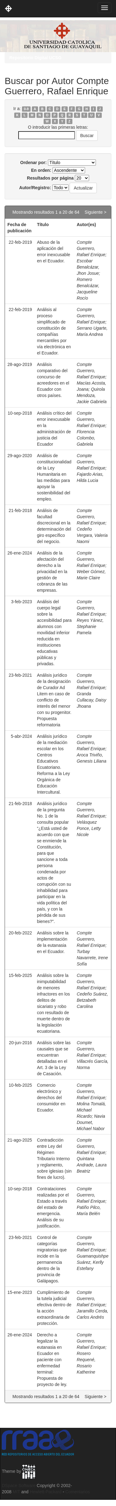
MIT (16, 1491)
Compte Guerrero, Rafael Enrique (91, 248)
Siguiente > (95, 212)
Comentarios (77, 1491)
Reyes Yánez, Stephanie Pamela (90, 626)
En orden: (41, 170)
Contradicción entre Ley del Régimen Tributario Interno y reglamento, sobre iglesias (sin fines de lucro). (54, 1159)
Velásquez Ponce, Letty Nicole (89, 828)
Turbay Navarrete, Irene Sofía (92, 957)
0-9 (26, 109)
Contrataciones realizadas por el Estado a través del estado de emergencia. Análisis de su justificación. (53, 1207)
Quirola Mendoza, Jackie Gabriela (92, 395)
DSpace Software (19, 1485)
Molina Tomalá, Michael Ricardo (91, 1110)
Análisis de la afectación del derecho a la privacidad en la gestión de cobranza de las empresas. (52, 571)
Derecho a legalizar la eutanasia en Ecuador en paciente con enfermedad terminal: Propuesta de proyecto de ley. (52, 1359)
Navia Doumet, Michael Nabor (91, 1122)
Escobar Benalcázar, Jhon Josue (88, 267)
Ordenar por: (33, 162)
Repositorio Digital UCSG (35, 57)
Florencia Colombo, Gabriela (86, 438)
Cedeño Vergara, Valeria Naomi (92, 535)
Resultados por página (50, 178)
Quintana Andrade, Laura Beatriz (92, 1165)
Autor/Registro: (35, 187)
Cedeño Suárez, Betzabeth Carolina (92, 1000)
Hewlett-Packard (46, 1491)
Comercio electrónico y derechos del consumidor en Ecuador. (51, 1097)
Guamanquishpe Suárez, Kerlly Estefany (93, 1262)
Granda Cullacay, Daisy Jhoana (91, 700)
